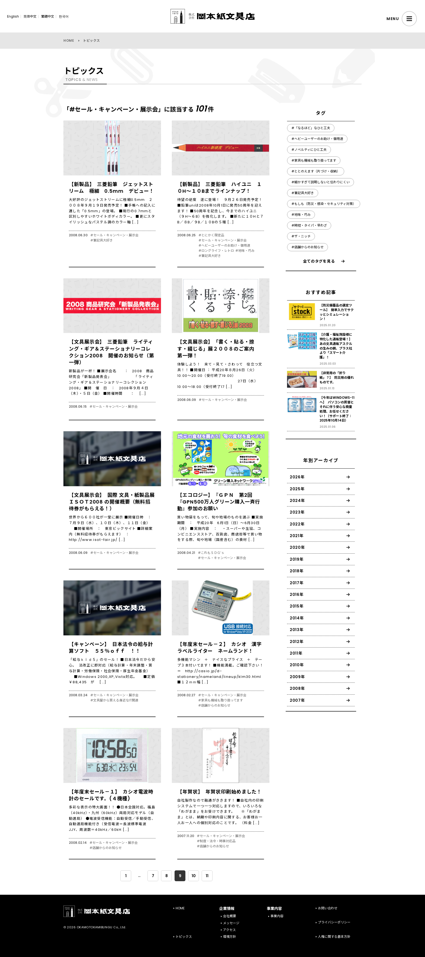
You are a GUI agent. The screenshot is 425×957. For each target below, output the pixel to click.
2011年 (296, 653)
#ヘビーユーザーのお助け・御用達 (224, 245)
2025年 (297, 489)
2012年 (297, 641)
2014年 (297, 618)
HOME (68, 40)
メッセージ (231, 923)
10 (194, 875)
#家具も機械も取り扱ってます (220, 700)
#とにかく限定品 (211, 235)
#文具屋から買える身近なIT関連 (114, 700)
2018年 (297, 571)
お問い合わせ (327, 908)
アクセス (229, 929)
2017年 (297, 583)
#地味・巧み (245, 250)
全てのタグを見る (319, 261)
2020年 (297, 547)
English (13, 16)
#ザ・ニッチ (301, 236)
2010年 (297, 665)
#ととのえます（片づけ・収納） (315, 171)
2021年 (297, 535)
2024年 (297, 500)
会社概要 (229, 916)
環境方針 (229, 936)
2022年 (297, 524)
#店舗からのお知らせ (214, 705)
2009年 (297, 677)
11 (207, 875)
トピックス (184, 936)
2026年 (297, 477)
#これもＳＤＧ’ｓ (211, 552)
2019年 (297, 559)
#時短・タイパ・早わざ (309, 225)
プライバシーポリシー (334, 922)
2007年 (297, 700)
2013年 (297, 629)
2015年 (297, 606)
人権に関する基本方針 (334, 936)
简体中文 (30, 16)
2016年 (297, 594)
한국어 (64, 16)
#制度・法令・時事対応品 (216, 841)
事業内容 (277, 916)
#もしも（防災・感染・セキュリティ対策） (323, 203)
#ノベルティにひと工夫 (309, 149)
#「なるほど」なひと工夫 (310, 128)
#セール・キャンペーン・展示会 (114, 235)
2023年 (297, 512)
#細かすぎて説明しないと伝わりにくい (320, 182)
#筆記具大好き (101, 240)
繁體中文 (47, 16)
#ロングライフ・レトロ (216, 250)
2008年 (297, 688)
